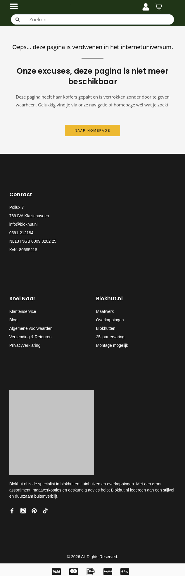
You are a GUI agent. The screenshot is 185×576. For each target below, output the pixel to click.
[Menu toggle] (13, 6)
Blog (13, 320)
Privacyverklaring (25, 345)
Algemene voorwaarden (31, 328)
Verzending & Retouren (30, 336)
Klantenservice (22, 311)
